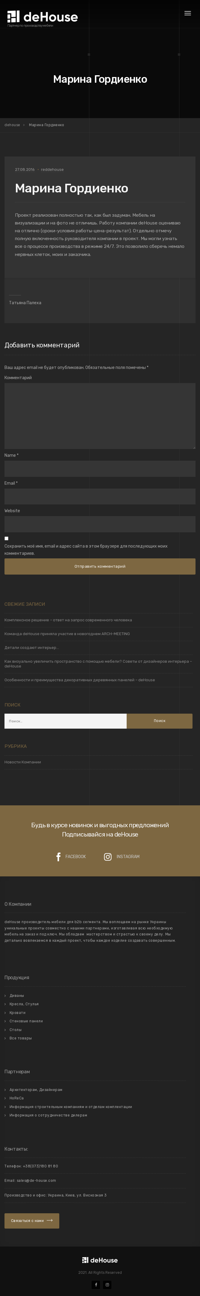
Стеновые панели (26, 1021)
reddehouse (52, 169)
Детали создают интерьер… (31, 647)
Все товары (21, 1038)
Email (9, 483)
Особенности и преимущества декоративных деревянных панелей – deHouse (79, 680)
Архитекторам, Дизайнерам (36, 1090)
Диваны (17, 996)
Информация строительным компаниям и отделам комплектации (71, 1107)
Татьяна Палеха (25, 302)
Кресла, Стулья (24, 1004)
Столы (16, 1030)
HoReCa (17, 1098)
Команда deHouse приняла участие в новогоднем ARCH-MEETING (67, 634)
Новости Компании (22, 762)
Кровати (18, 1013)
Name (10, 455)
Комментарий (18, 377)
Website (12, 510)
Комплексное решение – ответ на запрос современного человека (68, 620)
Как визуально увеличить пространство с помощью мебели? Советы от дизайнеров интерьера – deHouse (98, 664)
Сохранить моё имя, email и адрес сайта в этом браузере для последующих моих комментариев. (86, 550)
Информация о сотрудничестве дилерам (48, 1115)
